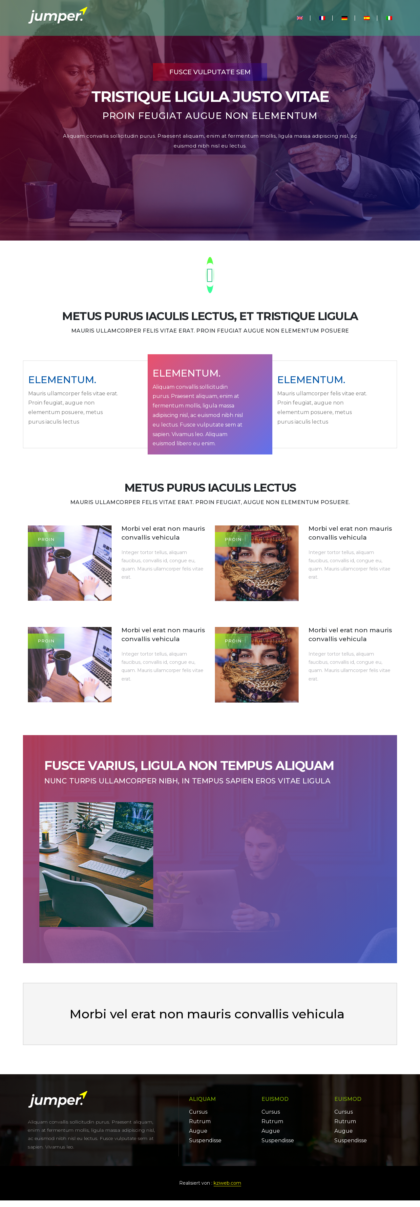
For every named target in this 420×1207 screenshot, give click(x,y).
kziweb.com (227, 1190)
